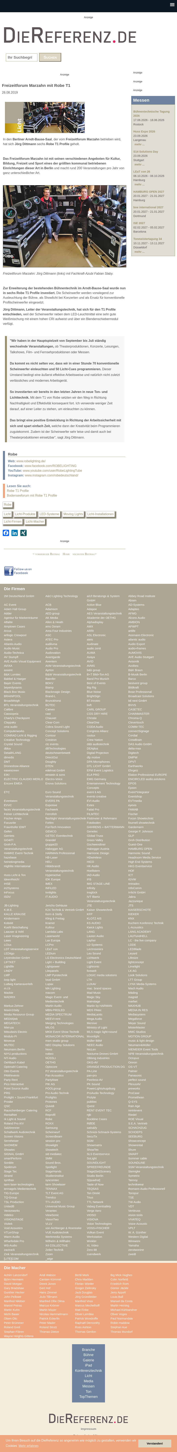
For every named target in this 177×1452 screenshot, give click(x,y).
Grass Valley (95, 840)
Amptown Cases (14, 626)
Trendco (50, 1197)
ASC (48, 635)
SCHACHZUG (137, 1127)
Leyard (132, 953)
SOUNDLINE (136, 1162)
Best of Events (96, 683)
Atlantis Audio (13, 644)
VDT (131, 1206)
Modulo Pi (10, 1036)
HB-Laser (51, 857)
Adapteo (133, 609)
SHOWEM (10, 1145)
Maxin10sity (11, 1010)
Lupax (49, 984)
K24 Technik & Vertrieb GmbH (64, 909)
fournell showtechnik (141, 822)
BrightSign (93, 696)
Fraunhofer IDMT (15, 827)
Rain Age (134, 1106)
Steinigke (134, 1171)
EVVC (8, 805)
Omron (132, 1062)
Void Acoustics (13, 1228)
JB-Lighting (11, 905)
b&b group (93, 670)
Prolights (51, 1097)
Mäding (133, 992)
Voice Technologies (99, 1223)
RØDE (91, 1123)
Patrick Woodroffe (86, 1318)
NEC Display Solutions (60, 1045)
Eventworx (11, 800)
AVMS (91, 665)
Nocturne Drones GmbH (102, 1053)
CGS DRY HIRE (97, 713)
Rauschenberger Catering (20, 1110)
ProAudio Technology (100, 1093)
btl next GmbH (137, 700)
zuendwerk (94, 1254)
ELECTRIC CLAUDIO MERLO (23, 779)
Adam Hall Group (15, 609)
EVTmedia (135, 800)
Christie (92, 718)
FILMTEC (93, 814)
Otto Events (11, 1071)
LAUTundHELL (138, 936)
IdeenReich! (12, 879)
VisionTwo (52, 1219)
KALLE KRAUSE (15, 914)
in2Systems (11, 888)
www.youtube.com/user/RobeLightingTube (52, 470)
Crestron (50, 739)
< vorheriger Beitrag (46, 554)
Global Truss (95, 835)
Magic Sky (93, 997)
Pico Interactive (14, 1084)
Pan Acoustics (54, 1075)
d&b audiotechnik (98, 744)
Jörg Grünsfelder (86, 1296)
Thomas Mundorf (121, 1331)
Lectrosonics (95, 949)
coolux (91, 735)
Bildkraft (133, 687)
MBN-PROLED (55, 1010)
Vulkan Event (95, 1232)
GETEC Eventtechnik (59, 835)
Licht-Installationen (100, 514)
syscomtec (52, 1180)
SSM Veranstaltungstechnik (146, 1167)
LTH (89, 979)
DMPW (133, 757)
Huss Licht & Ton (15, 875)
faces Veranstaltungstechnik (22, 809)
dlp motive (93, 757)
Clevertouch (136, 722)
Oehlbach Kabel (14, 1062)
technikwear (136, 1184)
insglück (92, 892)
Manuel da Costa (121, 1301)
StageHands (53, 1171)
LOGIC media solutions (102, 975)
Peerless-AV (95, 1079)
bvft (89, 705)
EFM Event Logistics (100, 770)
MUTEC (9, 1045)
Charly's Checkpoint (17, 718)
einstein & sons (55, 774)
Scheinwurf (52, 1132)
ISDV (7, 896)
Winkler (91, 1241)
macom (50, 992)
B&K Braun (135, 670)
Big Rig (91, 687)
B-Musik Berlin (137, 674)
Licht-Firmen (13, 521)
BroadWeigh (12, 700)
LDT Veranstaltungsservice (21, 949)
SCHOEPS (135, 1132)
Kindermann (12, 918)
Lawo (7, 940)
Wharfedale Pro (14, 1241)
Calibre (8, 709)
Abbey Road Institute (141, 596)
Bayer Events (12, 683)
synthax (9, 1180)
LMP (7, 975)
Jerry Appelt (118, 1292)
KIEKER (133, 914)
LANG (91, 931)
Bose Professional (140, 691)
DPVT (132, 761)
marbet (132, 1001)
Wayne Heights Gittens (19, 1336)
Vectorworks (12, 1210)
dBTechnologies (55, 748)
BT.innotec (93, 700)
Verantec (51, 1210)
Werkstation (94, 1236)
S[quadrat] (93, 1180)
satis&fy (92, 1127)
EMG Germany (96, 779)
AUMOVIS (135, 652)
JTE (89, 905)
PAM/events (11, 1075)
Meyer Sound (137, 1023)
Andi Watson (47, 1275)
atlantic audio (136, 639)
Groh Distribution (139, 840)
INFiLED (50, 888)
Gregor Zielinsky (85, 1288)
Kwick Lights (95, 927)
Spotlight (51, 1167)
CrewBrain (135, 739)
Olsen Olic (10, 1318)
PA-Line (92, 1071)
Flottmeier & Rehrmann (102, 818)
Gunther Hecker (14, 1292)
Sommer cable (137, 1158)
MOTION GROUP (139, 1036)
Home (66, 554)
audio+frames (137, 648)
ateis (90, 639)
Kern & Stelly (53, 914)
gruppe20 (51, 844)
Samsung (51, 1127)
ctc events (51, 744)
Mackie (8, 992)
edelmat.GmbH (55, 770)
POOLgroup (53, 1088)
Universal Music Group (60, 1206)
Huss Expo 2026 (144, 131)
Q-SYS (132, 1101)
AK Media (51, 617)
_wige (49, 1258)
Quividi (49, 1106)
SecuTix (92, 1136)
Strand (8, 1175)
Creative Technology (17, 739)
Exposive (51, 805)
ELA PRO (93, 774)
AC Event (10, 604)
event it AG (94, 792)
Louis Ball (117, 1296)
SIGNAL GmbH (14, 1154)
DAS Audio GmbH (140, 744)
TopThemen (88, 1397)
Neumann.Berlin (14, 1049)
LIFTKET (10, 962)
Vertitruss (134, 1210)
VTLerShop (11, 1232)
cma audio (10, 726)
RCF (48, 1110)
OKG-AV (92, 1062)
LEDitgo (9, 953)
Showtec (9, 1149)
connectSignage (138, 731)
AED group (52, 613)
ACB (48, 604)
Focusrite (10, 822)
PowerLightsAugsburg (101, 1088)
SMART (133, 1154)
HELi (48, 861)
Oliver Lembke (84, 1314)
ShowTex (93, 1149)
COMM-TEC (136, 726)
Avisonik (133, 661)
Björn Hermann (13, 1279)
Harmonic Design (98, 853)
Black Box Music (14, 691)
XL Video (92, 1245)
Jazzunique (135, 901)
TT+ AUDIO (52, 1202)
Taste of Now (95, 1184)
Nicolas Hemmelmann (53, 1314)
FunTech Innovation (58, 827)
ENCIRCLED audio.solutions (146, 779)
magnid (133, 997)
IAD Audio (93, 875)
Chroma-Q (135, 718)
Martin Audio (53, 1005)
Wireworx (134, 1241)
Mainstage (93, 1001)
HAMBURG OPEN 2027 (148, 191)
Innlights (50, 892)
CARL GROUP (96, 709)
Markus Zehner (13, 1005)
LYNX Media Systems (142, 984)
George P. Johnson (140, 831)
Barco (132, 678)
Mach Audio (135, 988)
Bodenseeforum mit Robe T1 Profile (32, 495)
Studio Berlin (95, 1175)
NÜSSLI (50, 1058)
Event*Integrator (138, 792)
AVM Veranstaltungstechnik (63, 665)
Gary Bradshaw (14, 1288)
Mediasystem (136, 1014)
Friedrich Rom (120, 1283)
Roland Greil (12, 1327)
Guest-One (135, 844)
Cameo (50, 709)
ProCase (134, 1093)
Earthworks (135, 766)
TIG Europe (11, 1193)
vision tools (135, 1215)
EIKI (6, 774)
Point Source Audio (16, 1088)
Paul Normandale (122, 1318)
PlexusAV (134, 1084)
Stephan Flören (14, 1331)
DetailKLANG (12, 752)
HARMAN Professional (60, 853)
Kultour (50, 927)
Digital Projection (98, 752)
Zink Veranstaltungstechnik (21, 1254)
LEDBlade (134, 949)
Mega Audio (94, 1018)
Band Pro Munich (98, 678)
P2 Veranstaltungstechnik (61, 1071)
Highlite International (17, 866)
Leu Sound (94, 953)
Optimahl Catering (15, 1066)
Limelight (134, 966)
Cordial (133, 735)
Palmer (133, 1071)
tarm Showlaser (55, 1184)
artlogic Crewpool (15, 635)
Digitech (133, 752)
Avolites (133, 665)
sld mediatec (53, 1154)
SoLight (92, 1158)
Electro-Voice (54, 779)
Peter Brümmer (14, 1322)
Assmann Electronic (141, 635)
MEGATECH (12, 1023)
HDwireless (94, 857)
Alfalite (8, 622)
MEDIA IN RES (138, 1010)
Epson (132, 787)
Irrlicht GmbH (136, 892)
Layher (91, 940)
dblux (7, 748)
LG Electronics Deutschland (63, 957)
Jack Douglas (83, 1292)
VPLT (131, 1228)
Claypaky (10, 722)
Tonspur (133, 1193)
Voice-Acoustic (137, 1223)
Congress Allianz (98, 731)
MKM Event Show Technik (62, 1031)
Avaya (91, 657)
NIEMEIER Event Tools (143, 1049)
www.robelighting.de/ (31, 461)
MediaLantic (94, 1014)
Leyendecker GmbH (17, 957)
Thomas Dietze (49, 1331)
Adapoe (92, 609)
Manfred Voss (84, 1301)
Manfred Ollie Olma (52, 1301)
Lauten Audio (95, 936)
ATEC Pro (51, 639)
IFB (89, 879)
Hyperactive (53, 875)
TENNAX (51, 1188)
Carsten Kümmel (50, 1279)
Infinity (91, 888)
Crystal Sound (13, 744)
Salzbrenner (12, 1127)
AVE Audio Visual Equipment (22, 661)
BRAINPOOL (12, 696)
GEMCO (50, 831)
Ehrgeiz (133, 770)
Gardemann (136, 827)
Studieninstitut (54, 1175)
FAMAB (133, 809)
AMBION (134, 622)
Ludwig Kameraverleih (18, 984)
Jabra (132, 896)
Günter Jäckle (119, 1288)
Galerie (88, 1360)
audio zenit (94, 648)
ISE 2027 (139, 223)
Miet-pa (9, 1027)
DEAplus (92, 748)
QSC (7, 1106)
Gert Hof (45, 1288)
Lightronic (93, 966)
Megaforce (135, 1018)
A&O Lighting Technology (61, 596)
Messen (88, 1386)
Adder (8, 613)
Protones (51, 1101)
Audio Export (136, 644)
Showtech (51, 1149)
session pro (52, 1140)
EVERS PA (52, 800)
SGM (90, 1140)
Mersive (92, 1023)
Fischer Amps (13, 818)
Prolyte (91, 1097)
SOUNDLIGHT (96, 1162)
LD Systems (94, 944)
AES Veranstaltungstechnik (104, 613)
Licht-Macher (35, 521)
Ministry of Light (97, 1027)
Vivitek (8, 1223)
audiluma (51, 644)
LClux (7, 944)
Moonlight (93, 1036)
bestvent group (137, 683)
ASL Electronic (96, 635)
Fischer (133, 814)
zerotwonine (136, 1249)
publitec (92, 1101)
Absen (132, 600)
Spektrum (10, 1167)
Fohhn (49, 822)
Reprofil (50, 1114)
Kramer (50, 923)
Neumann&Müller (139, 1045)
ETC (7, 792)
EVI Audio (93, 800)
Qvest (90, 1106)
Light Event (94, 962)
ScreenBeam (53, 1136)
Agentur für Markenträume (21, 617)
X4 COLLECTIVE (56, 1245)
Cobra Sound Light (57, 726)
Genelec (92, 831)
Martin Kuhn (12, 1309)
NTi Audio (10, 1058)
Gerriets (9, 835)
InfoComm (135, 888)
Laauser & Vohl (14, 931)
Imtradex (134, 883)
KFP (90, 914)
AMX (90, 626)
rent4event (135, 1110)
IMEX (48, 883)
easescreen (11, 770)
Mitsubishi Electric (15, 1031)
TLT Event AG (54, 1193)
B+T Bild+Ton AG (98, 674)
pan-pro (92, 1075)
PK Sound (93, 1084)
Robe (7, 504)
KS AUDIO (94, 923)
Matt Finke (82, 1309)
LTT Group (135, 979)
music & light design (141, 1040)
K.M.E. (8, 909)
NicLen (91, 1049)
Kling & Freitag (55, 918)
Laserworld (52, 936)
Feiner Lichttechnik (16, 814)
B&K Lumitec (12, 674)
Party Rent (11, 1079)
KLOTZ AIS (94, 918)
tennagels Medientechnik (20, 1188)
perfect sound (137, 1079)
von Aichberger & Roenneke (63, 1228)
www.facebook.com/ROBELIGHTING (50, 466)
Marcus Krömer (49, 1305)
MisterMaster (136, 1027)
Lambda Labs (54, 931)
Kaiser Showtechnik (99, 909)
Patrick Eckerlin (49, 1318)
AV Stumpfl (11, 657)
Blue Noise (94, 691)
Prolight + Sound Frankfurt (21, 1097)
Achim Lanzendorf (15, 1275)
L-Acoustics (135, 927)
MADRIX (9, 997)
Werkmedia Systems (58, 1236)
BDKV (49, 683)
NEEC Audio (95, 1045)
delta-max (134, 748)
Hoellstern (93, 870)
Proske (8, 1101)
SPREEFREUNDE (99, 1167)
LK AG (132, 970)
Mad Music (94, 992)
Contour (50, 735)
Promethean (136, 1097)
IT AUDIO (51, 896)
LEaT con (51, 949)
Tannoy (133, 1180)
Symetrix (134, 1175)
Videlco (8, 1215)
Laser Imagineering (16, 936)
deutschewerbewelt (57, 752)
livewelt (91, 970)
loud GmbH (52, 979)
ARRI (90, 630)
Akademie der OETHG (101, 617)
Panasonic (135, 1075)
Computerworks (14, 731)
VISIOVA (92, 1219)
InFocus (9, 892)
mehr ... (140, 144)
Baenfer (50, 678)
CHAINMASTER (138, 713)
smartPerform (13, 1158)
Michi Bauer (11, 1314)
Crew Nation (95, 739)
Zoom (49, 1254)
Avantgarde (52, 657)
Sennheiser (11, 1140)
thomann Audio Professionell (146, 1188)
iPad (88, 1365)
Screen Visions (13, 1136)
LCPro (49, 944)
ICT (130, 875)
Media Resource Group (19, 1014)
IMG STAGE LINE (98, 883)
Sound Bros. (53, 1162)
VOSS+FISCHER (98, 1228)
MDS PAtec (94, 1010)
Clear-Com (52, 722)
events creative (96, 796)
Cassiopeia (11, 713)
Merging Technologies (59, 1023)
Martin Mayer (47, 1309)
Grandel (50, 840)
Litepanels (52, 970)
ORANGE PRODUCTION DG (106, 1066)
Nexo (48, 1049)
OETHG (50, 1062)
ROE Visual (135, 1119)
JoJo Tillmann (48, 1296)
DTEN (49, 766)
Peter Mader (47, 1322)
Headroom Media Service (144, 857)
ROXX (49, 1123)
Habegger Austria (98, 848)
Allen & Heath (54, 622)
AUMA (91, 652)
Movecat (9, 1040)
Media (88, 1381)
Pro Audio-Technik (57, 1093)
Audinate (92, 644)
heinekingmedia (14, 861)
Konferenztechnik (88, 1371)
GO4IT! (8, 840)
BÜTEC (50, 705)
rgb (89, 1114)
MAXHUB (134, 1005)
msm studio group (56, 1040)
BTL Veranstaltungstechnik (21, 705)
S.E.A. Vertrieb (137, 1123)
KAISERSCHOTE (139, 909)
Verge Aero (94, 1210)
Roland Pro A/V (14, 1123)
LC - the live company (142, 940)
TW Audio (134, 1202)
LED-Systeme (49, 514)
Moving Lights (73, 514)
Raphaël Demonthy (87, 1322)
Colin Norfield (119, 1279)
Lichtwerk (93, 957)
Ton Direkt (93, 1193)
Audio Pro (51, 648)
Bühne (88, 1355)
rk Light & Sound (14, 1119)
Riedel (132, 1114)
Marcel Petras (13, 1305)
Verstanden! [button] (155, 1443)
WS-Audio (10, 1245)
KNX (131, 918)
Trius (90, 1197)
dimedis (9, 757)
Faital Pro (93, 809)
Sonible (9, 1162)
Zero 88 (92, 1249)
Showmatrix (94, 1145)
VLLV (48, 1223)
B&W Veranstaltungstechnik (63, 674)
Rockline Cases (97, 1119)
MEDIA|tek (11, 1018)
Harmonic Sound (139, 853)
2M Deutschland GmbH (19, 596)
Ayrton (49, 670)
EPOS (132, 783)
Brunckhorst (53, 700)
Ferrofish (51, 814)
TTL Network (95, 1202)
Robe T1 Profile (18, 490)
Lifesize (133, 957)
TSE (131, 1197)
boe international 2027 (148, 207)
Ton (88, 1392)
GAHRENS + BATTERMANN (105, 827)
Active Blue (94, 604)
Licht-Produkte (25, 514)
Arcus (7, 630)
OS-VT (132, 1066)
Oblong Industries (98, 1058)
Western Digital (138, 1236)
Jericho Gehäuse (56, 905)
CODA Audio (95, 726)
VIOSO (91, 1215)
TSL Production (14, 1202)
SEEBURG (135, 1136)
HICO (90, 861)
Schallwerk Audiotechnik (19, 1132)
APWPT (133, 626)
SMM (48, 1158)
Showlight (51, 1145)
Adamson (51, 609)
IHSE (7, 883)
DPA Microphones (98, 761)
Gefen (8, 831)
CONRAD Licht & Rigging (20, 735)
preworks (134, 1088)
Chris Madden (84, 1279)
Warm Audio (12, 1236)
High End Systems (140, 861)
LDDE (132, 944)
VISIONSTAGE (13, 1219)
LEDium (50, 953)
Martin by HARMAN (99, 1005)
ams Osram (52, 626)
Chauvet (50, 718)
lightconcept (136, 962)
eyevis (132, 805)
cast (48, 713)
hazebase (10, 857)
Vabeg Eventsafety (99, 1206)
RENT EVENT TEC (99, 1110)
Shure (132, 1149)
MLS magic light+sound (102, 1031)
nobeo (49, 1053)
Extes (90, 805)
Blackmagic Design (57, 691)
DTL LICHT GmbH (99, 766)
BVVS (132, 705)
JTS (130, 905)
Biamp (49, 687)
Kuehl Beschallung (16, 927)
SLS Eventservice (98, 1154)
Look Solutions (137, 975)
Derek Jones (47, 1283)
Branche (88, 1350)
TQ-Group (10, 1197)
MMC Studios (137, 1031)
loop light (10, 979)
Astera (8, 639)
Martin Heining (120, 1305)
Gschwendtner (96, 844)
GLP (131, 835)
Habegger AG (54, 848)
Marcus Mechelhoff (87, 1305)
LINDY (8, 970)
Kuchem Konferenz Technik (146, 923)
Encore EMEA (13, 783)
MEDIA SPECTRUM (58, 1014)
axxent (8, 670)
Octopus (133, 1058)
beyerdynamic (13, 687)
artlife (131, 630)
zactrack (9, 1249)
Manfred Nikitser (14, 1301)
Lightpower (52, 966)
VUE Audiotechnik (57, 1232)
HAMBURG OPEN (140, 848)
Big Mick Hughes (121, 1275)
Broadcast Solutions (141, 696)
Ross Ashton (83, 1327)
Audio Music (12, 648)
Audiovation (53, 652)
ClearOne (93, 722)
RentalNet (10, 1114)
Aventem (51, 661)
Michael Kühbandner (124, 1309)
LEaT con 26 (141, 171)
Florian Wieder (84, 1283)
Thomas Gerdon (85, 1331)
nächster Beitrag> (84, 554)
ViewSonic (52, 1215)
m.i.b (7, 988)
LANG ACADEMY (139, 931)
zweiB (132, 1254)
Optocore (51, 1066)
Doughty (50, 761)
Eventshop (135, 796)
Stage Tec (10, 1171)
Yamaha (133, 1245)
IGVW (132, 879)
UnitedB (9, 1206)
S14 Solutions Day (145, 151)
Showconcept (137, 1140)
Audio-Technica (14, 652)
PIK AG (50, 1084)
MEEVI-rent (52, 1018)
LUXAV (91, 984)
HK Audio (93, 866)
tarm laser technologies (19, 1184)
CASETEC (135, 709)
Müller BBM (94, 1040)
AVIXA (8, 665)
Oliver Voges (119, 1314)
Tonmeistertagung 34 (147, 238)
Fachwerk (51, 809)
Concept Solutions (57, 731)
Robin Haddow (120, 1322)
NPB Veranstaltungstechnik (145, 1053)
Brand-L (50, 696)
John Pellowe (12, 1296)
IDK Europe (52, 879)
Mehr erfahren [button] (28, 1445)
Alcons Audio (136, 617)
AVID (90, 661)
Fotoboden (94, 822)
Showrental (135, 1145)
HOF (131, 870)
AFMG (132, 613)
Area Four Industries (58, 630)
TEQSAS (93, 1188)
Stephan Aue (119, 1327)
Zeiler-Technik (54, 1249)
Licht (7, 514)
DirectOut (51, 757)
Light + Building (55, 962)
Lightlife (9, 966)
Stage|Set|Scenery (99, 1171)
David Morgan (13, 1283)
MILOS (49, 1027)
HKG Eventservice (140, 866)
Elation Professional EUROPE (147, 774)
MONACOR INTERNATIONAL (64, 1036)
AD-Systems (136, 604)
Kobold (8, 923)
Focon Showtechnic (141, 818)
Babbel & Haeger (15, 678)
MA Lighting (53, 988)
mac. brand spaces (99, 988)
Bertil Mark (82, 1275)
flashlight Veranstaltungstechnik (65, 818)
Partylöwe (51, 1079)
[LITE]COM (11, 1258)
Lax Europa (52, 940)
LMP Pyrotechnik (56, 975)
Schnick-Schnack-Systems (104, 1132)
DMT (7, 761)
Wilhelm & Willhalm (57, 1241)
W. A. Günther (137, 1232)
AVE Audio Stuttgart (141, 657)
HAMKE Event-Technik (18, 853)
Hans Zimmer (48, 1292)
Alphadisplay (95, 622)
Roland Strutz (48, 1327)
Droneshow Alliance (16, 766)
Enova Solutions (55, 783)
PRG (7, 1093)
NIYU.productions (15, 1053)
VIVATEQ (134, 1219)
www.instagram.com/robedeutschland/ (51, 475)
